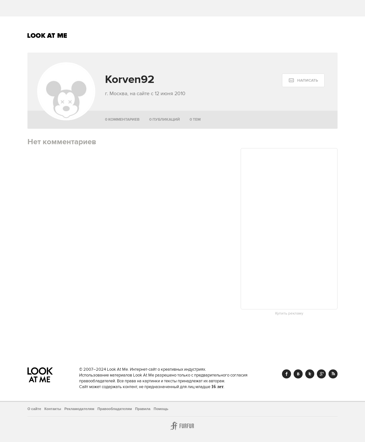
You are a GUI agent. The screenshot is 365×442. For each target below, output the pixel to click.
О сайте (34, 409)
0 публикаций (164, 119)
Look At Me (47, 35)
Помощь (161, 409)
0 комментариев (122, 119)
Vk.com (298, 373)
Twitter (309, 373)
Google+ (321, 373)
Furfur (182, 426)
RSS (333, 373)
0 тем (195, 119)
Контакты (52, 409)
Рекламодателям (79, 409)
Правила (142, 409)
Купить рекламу (289, 314)
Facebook (286, 373)
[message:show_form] (303, 80)
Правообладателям (115, 409)
